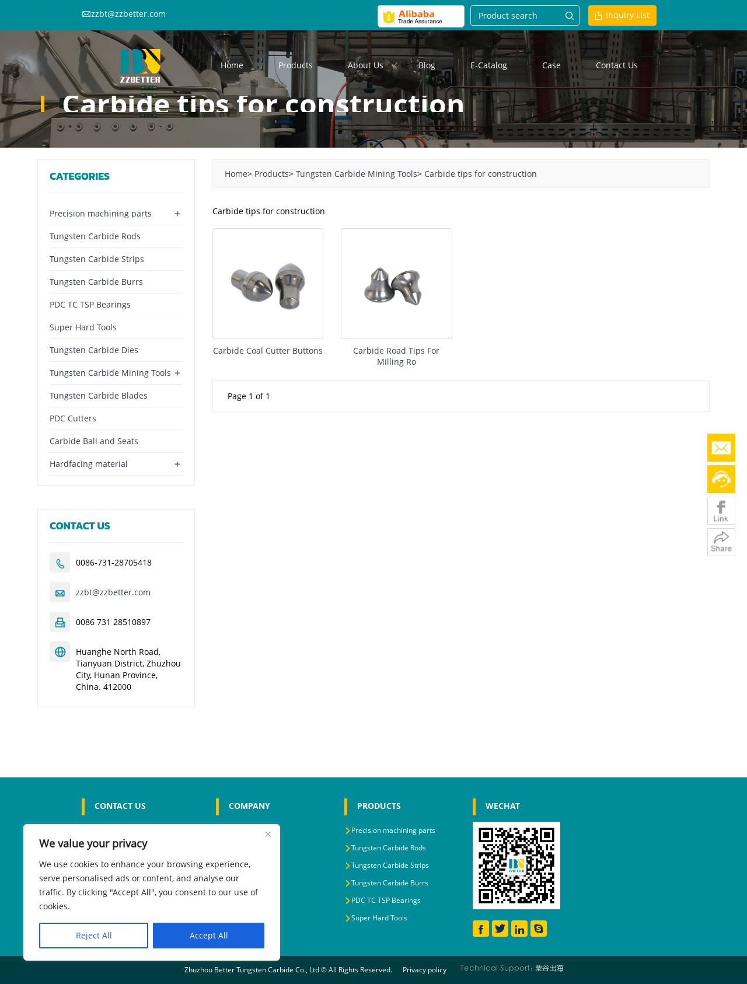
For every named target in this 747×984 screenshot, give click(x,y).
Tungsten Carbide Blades (99, 395)
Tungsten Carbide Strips (97, 258)
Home (232, 65)
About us (365, 65)
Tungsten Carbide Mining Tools (356, 173)
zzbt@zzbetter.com (128, 13)
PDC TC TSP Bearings (90, 304)
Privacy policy (424, 970)
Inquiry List (628, 14)
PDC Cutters (73, 418)
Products (295, 65)
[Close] (268, 834)
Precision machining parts (101, 213)
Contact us (617, 65)
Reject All (94, 935)
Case (551, 65)
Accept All (209, 935)
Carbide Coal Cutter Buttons (268, 350)
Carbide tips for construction (480, 173)
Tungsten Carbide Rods (95, 236)
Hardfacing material (89, 463)
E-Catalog (488, 65)
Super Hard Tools (83, 327)
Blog (426, 65)
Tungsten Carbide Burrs (96, 281)
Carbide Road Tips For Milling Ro (396, 356)
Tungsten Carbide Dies (94, 349)
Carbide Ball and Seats (94, 440)
